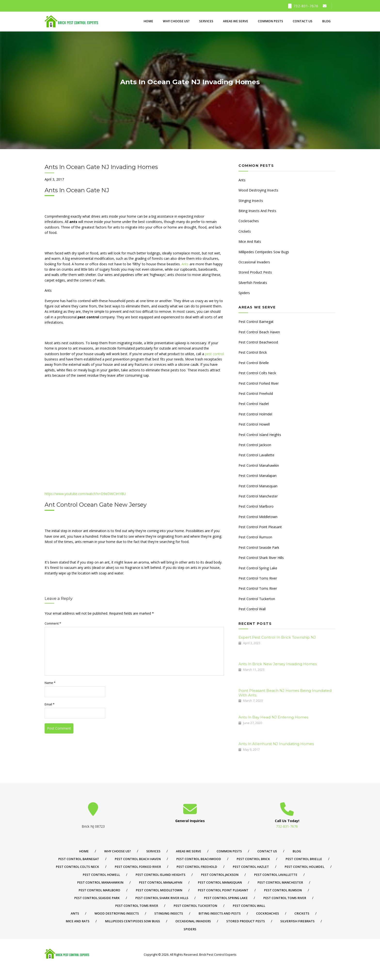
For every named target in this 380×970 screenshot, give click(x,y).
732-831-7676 (303, 5)
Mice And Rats (249, 241)
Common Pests (270, 21)
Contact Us (302, 21)
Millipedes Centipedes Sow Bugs (263, 252)
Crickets (244, 231)
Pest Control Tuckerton (256, 598)
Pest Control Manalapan (257, 475)
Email (50, 704)
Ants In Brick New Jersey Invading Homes (277, 664)
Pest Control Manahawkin (258, 465)
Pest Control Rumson (255, 537)
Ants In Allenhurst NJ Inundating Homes (276, 743)
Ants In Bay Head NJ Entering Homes (273, 717)
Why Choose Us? (176, 21)
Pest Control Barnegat (256, 321)
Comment (53, 623)
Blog (326, 21)
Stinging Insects (250, 200)
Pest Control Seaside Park (258, 547)
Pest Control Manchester (258, 496)
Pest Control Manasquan (257, 486)
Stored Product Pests (255, 272)
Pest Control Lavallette (256, 455)
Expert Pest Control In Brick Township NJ (277, 637)
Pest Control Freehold (255, 393)
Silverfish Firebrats (252, 282)
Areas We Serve (235, 21)
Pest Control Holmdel (255, 414)
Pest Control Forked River (258, 383)
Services (206, 21)
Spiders (244, 292)
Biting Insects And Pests (257, 210)
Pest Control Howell (254, 424)
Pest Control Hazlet (253, 403)
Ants (185, 264)
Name (50, 683)
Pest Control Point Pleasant (260, 527)
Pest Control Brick (252, 352)
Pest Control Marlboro (256, 506)
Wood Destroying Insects (258, 190)
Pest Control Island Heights (259, 434)
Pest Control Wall (252, 609)
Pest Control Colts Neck (257, 373)
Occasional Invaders (254, 262)
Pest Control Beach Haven (259, 332)
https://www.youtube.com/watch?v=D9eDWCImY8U (85, 493)
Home (148, 21)
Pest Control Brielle (253, 362)
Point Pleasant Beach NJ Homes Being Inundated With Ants (285, 692)
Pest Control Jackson (254, 445)
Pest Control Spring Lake (257, 568)
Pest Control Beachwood (258, 342)
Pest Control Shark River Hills (261, 557)
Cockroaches (248, 221)
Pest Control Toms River (257, 578)
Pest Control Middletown (257, 516)
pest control (214, 353)
